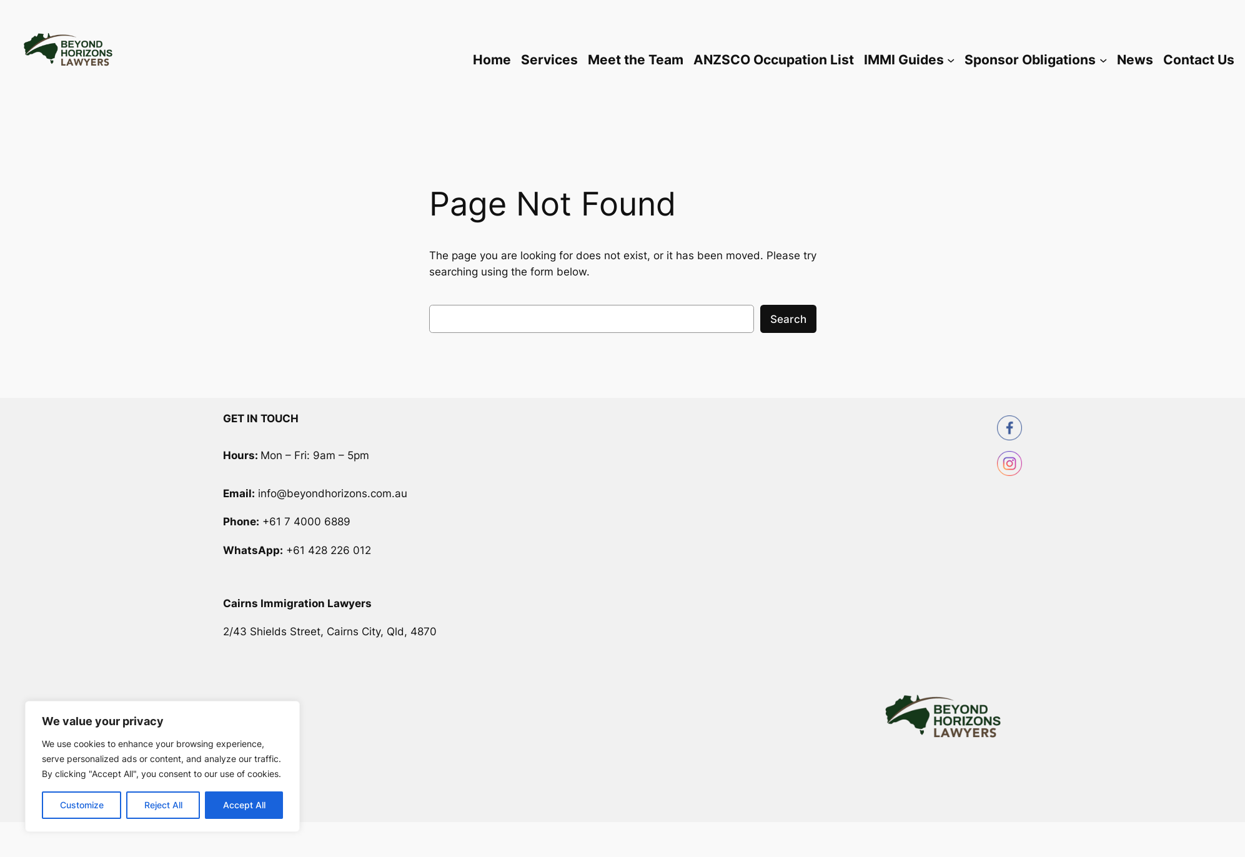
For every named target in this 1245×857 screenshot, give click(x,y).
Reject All (163, 805)
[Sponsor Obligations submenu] (1103, 60)
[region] (162, 766)
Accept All (244, 805)
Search (788, 319)
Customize (82, 805)
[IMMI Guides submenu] (951, 60)
